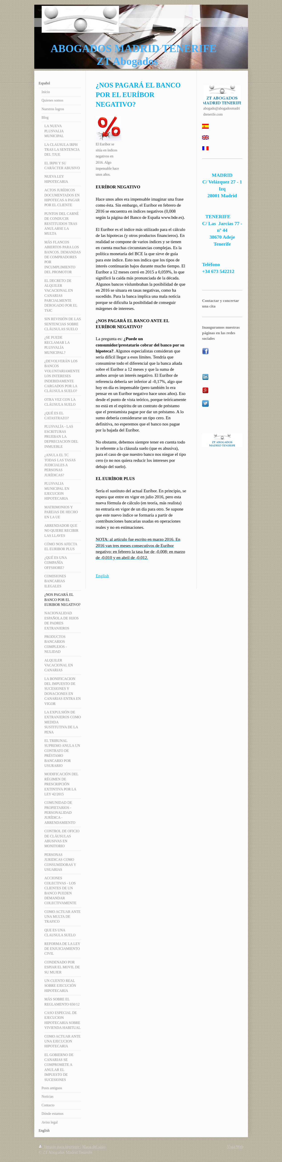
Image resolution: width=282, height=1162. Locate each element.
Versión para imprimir (59, 1146)
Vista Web (235, 1146)
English (102, 576)
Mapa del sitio (93, 1146)
